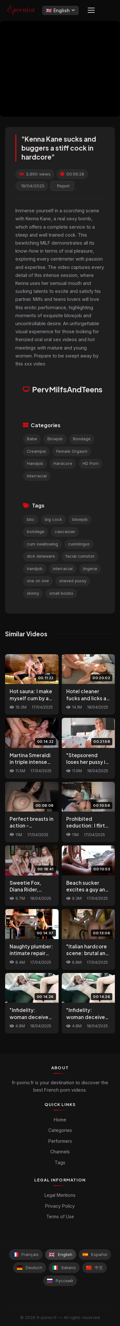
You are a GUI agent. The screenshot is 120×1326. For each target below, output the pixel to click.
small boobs (61, 593)
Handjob (35, 463)
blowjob (80, 519)
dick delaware (41, 556)
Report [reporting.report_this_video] (63, 186)
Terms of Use (60, 1216)
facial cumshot (79, 556)
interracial (63, 568)
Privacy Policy (60, 1206)
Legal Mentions (60, 1195)
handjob (35, 568)
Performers (60, 1141)
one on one (38, 580)
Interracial (37, 476)
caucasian (65, 531)
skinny (33, 593)
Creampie (36, 451)
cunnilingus (79, 544)
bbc (31, 519)
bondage (35, 531)
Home (60, 1119)
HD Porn (91, 463)
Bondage (82, 438)
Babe (32, 438)
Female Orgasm (71, 451)
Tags (60, 1162)
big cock (53, 519)
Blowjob (55, 438)
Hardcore (62, 463)
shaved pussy (72, 580)
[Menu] (91, 10)
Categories (60, 1130)
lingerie (90, 568)
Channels (60, 1151)
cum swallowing (42, 544)
